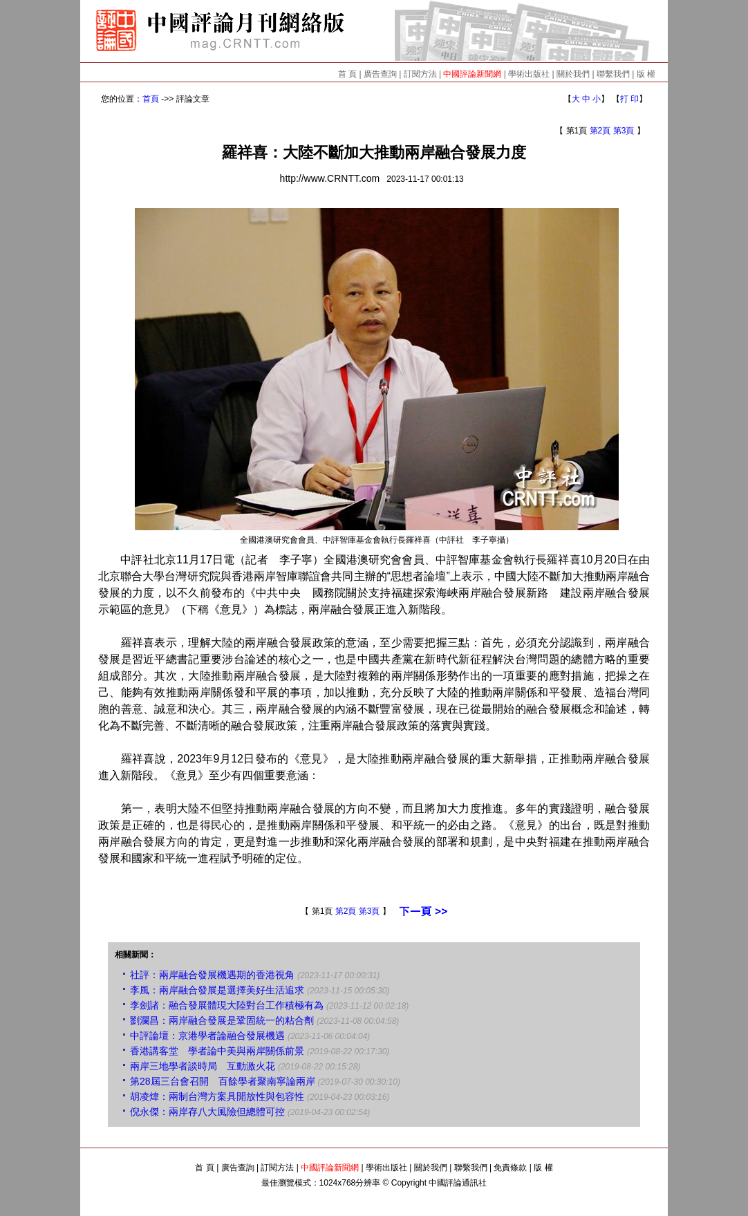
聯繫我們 (613, 74)
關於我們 (573, 74)
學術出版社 (529, 74)
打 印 (629, 99)
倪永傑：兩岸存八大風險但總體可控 (207, 1111)
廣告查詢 (380, 74)
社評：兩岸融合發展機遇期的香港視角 (212, 974)
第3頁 (624, 130)
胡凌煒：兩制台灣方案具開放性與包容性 (217, 1096)
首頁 (150, 99)
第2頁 (600, 130)
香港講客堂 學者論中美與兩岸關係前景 (217, 1050)
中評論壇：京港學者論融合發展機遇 (207, 1035)
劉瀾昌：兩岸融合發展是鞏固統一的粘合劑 (222, 1020)
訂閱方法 (420, 74)
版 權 (646, 74)
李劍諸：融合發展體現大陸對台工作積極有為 (227, 1005)
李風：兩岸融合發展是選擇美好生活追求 (217, 989)
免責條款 (510, 1167)
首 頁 (347, 74)
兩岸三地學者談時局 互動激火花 (202, 1066)
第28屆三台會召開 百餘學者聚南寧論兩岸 (222, 1081)
